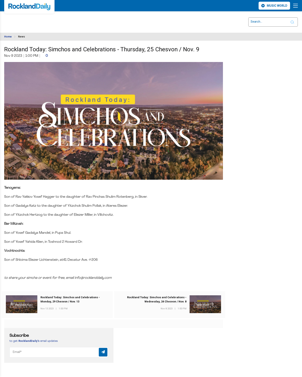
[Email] (58, 352)
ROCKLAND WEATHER (42, 19)
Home (8, 36)
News (21, 36)
